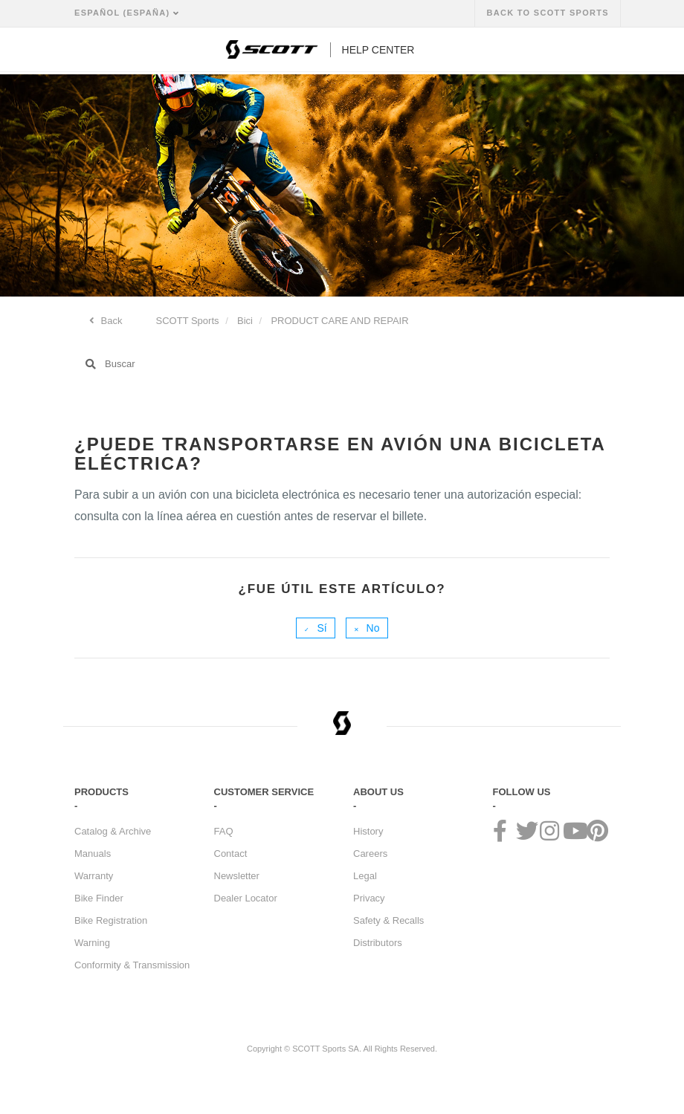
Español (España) (123, 12)
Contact (231, 853)
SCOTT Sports (187, 320)
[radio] (315, 628)
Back (110, 320)
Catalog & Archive (112, 831)
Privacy (369, 898)
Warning (92, 942)
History (368, 831)
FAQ (223, 831)
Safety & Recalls (388, 920)
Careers (370, 853)
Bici (245, 320)
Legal (365, 875)
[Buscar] (342, 364)
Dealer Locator (245, 898)
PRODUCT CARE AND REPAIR (339, 320)
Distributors (377, 942)
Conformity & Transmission (132, 965)
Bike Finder (98, 898)
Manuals (92, 853)
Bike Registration (110, 920)
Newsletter (236, 875)
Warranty (93, 875)
